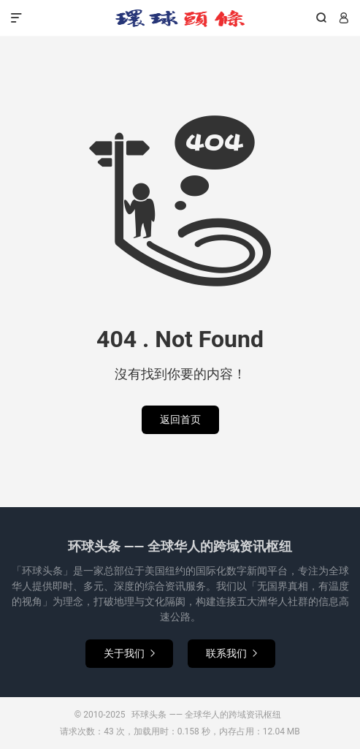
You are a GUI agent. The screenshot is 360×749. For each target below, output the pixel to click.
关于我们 (129, 653)
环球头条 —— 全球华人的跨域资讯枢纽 (180, 18)
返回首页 (180, 419)
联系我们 (231, 653)
